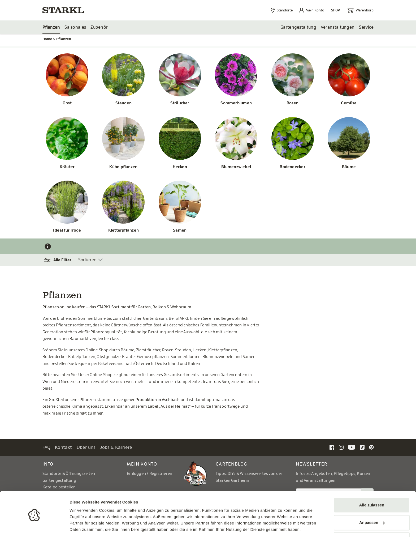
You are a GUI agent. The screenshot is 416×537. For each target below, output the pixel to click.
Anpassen (372, 504)
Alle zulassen (371, 487)
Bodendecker (292, 167)
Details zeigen (83, 526)
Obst (67, 103)
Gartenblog (231, 464)
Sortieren (87, 260)
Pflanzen (51, 27)
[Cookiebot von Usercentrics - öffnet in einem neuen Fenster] (34, 527)
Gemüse (349, 103)
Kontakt (63, 447)
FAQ (46, 447)
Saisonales (75, 27)
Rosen (292, 103)
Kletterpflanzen (123, 230)
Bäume (349, 167)
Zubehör (99, 27)
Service (366, 27)
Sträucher (179, 103)
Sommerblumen (236, 103)
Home (47, 39)
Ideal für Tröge (67, 230)
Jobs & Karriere (116, 447)
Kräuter (67, 167)
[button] (60, 260)
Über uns (86, 447)
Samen (180, 230)
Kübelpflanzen (123, 167)
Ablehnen (372, 522)
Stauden (123, 103)
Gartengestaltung (298, 27)
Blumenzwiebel (236, 167)
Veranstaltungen (338, 27)
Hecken (180, 167)
